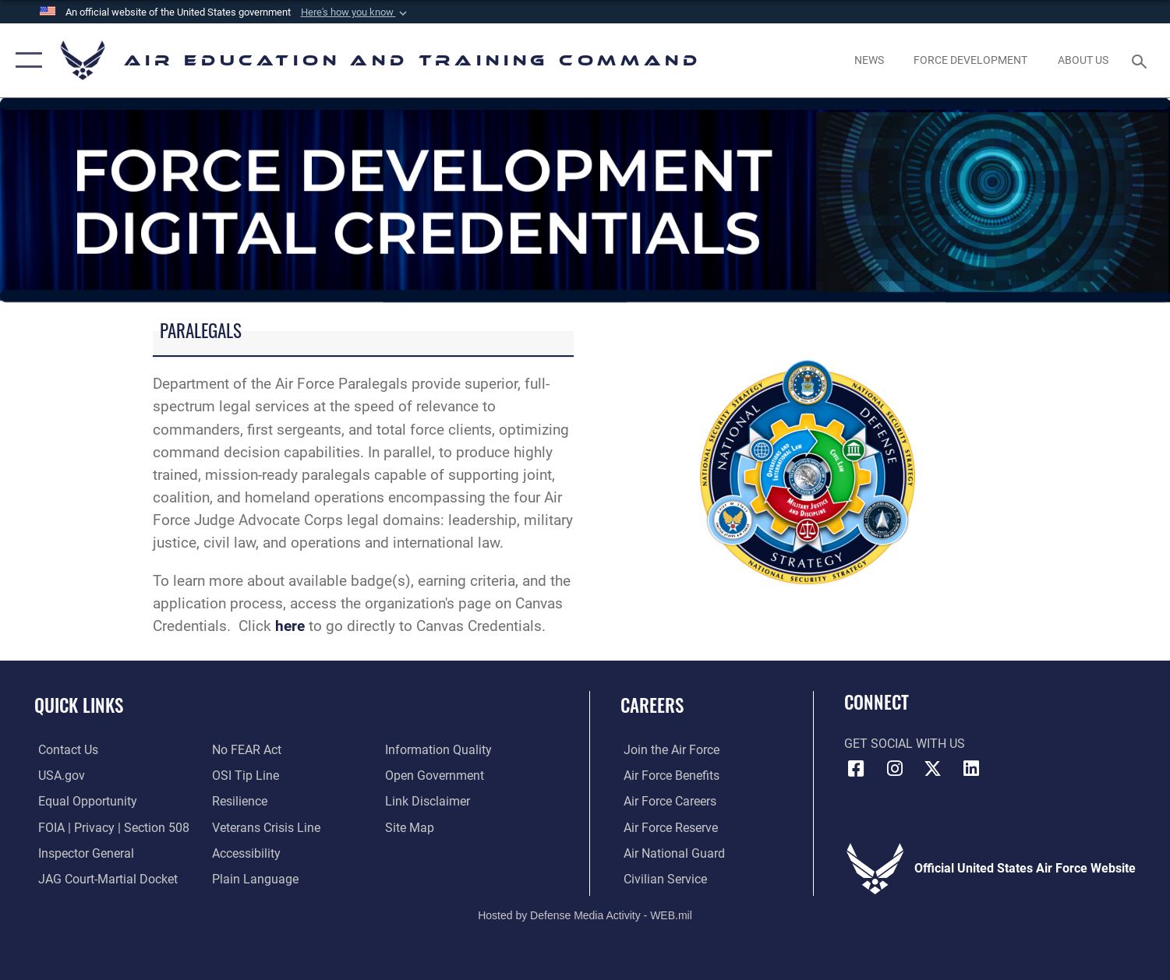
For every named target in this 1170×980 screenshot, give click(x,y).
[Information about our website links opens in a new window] (429, 801)
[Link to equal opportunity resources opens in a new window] (83, 801)
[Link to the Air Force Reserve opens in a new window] (667, 827)
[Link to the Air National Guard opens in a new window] (671, 852)
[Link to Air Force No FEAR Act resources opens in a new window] (245, 749)
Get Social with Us (904, 744)
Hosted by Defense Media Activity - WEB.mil (585, 914)
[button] (355, 12)
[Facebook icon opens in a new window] (856, 769)
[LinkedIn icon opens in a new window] (971, 769)
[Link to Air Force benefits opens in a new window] (668, 775)
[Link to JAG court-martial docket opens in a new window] (104, 878)
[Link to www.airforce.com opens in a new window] (668, 749)
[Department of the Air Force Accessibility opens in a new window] (244, 852)
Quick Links (78, 704)
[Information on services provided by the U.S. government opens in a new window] (57, 775)
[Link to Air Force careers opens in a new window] (666, 801)
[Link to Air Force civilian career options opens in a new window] (662, 878)
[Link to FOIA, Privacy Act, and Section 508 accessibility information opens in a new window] (110, 827)
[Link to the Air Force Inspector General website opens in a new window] (82, 852)
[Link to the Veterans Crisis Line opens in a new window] (264, 827)
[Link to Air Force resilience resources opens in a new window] (238, 801)
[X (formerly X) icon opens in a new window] (933, 769)
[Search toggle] (1141, 60)
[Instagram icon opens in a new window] (895, 769)
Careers (652, 704)
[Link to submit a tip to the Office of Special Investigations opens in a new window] (243, 775)
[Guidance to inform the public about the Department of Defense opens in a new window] (440, 749)
